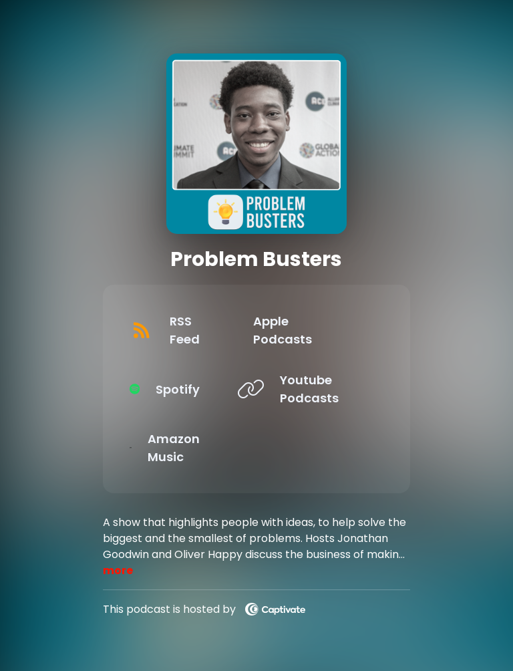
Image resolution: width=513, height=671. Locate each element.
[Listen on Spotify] (185, 389)
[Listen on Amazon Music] (185, 448)
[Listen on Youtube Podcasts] (317, 389)
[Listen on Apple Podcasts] (317, 330)
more (118, 570)
